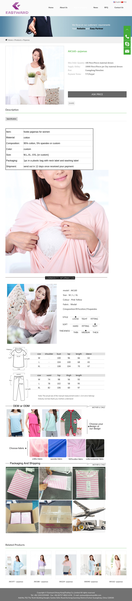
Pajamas (26, 40)
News (95, 7)
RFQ (106, 7)
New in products (80, 7)
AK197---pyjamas (16, 581)
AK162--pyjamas (116, 581)
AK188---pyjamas (41, 581)
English (117, 2)
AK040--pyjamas (91, 581)
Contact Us (118, 7)
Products (18, 40)
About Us (63, 7)
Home (50, 7)
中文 (124, 2)
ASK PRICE (97, 94)
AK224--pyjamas (66, 581)
